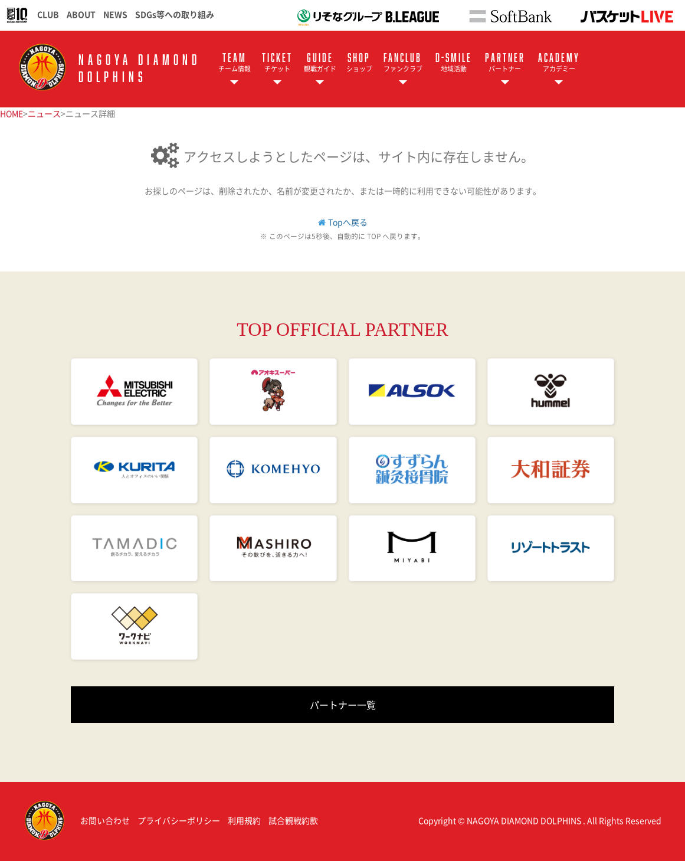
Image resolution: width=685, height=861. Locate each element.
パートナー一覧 (343, 705)
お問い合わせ (105, 820)
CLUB (48, 14)
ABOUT (81, 14)
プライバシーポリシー (178, 820)
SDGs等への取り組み (174, 14)
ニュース (44, 113)
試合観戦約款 (293, 820)
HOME (11, 113)
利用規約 (244, 820)
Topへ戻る (348, 222)
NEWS (115, 14)
